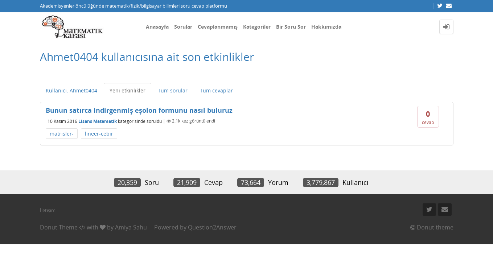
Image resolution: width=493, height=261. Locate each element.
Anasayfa (157, 26)
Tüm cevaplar (216, 90)
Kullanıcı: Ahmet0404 (71, 90)
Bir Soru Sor (291, 26)
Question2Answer (212, 227)
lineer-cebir (99, 133)
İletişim (48, 210)
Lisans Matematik (97, 121)
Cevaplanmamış (218, 26)
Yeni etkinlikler (127, 90)
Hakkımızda (326, 26)
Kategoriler (257, 26)
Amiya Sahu (131, 227)
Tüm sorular (173, 90)
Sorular (183, 26)
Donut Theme (59, 227)
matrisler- (62, 133)
